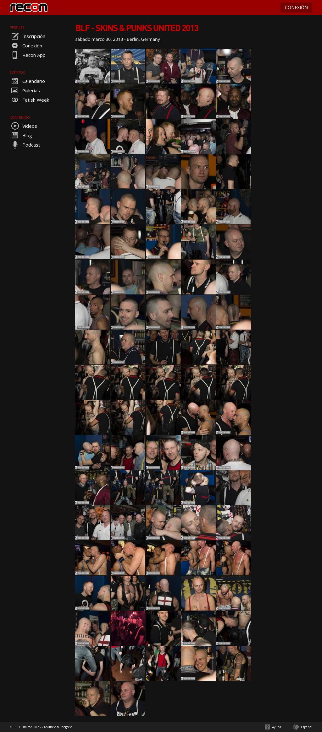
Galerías (25, 90)
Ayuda (276, 727)
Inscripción (27, 36)
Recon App (28, 55)
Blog (21, 135)
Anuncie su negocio (58, 727)
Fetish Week (29, 100)
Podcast (25, 144)
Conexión (26, 45)
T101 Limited (22, 727)
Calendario (27, 81)
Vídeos (23, 126)
